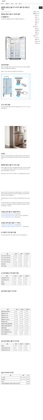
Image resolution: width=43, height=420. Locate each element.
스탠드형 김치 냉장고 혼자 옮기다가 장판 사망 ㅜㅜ (12, 226)
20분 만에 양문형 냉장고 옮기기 (8, 214)
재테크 (36, 39)
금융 (16, 3)
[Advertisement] (15, 28)
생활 (36, 23)
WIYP (3, 1)
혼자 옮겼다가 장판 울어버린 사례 (8, 225)
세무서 (12, 3)
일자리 (20, 3)
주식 (36, 37)
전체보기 (35, 11)
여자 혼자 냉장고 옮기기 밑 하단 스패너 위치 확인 (11, 215)
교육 (36, 34)
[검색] (40, 7)
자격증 (36, 30)
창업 (36, 32)
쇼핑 (36, 19)
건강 (36, 17)
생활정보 (7, 3)
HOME (2, 3)
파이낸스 (36, 43)
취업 (36, 28)
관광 (36, 21)
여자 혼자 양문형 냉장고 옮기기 (7, 217)
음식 (36, 15)
